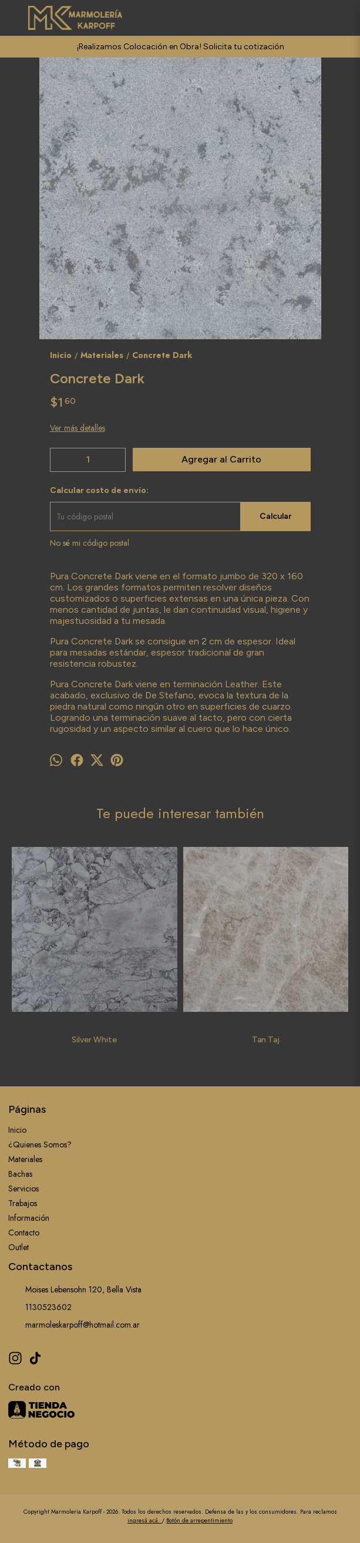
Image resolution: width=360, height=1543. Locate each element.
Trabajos (22, 1203)
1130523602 (40, 1307)
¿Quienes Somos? (40, 1144)
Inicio (17, 1130)
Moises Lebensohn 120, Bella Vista (75, 1289)
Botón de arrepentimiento (199, 1520)
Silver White (94, 1040)
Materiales (25, 1159)
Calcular (275, 516)
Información (28, 1218)
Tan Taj (266, 1040)
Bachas (20, 1174)
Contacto (23, 1232)
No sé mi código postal (89, 543)
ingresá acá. (144, 1520)
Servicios (23, 1188)
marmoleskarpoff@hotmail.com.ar (74, 1325)
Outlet (18, 1247)
